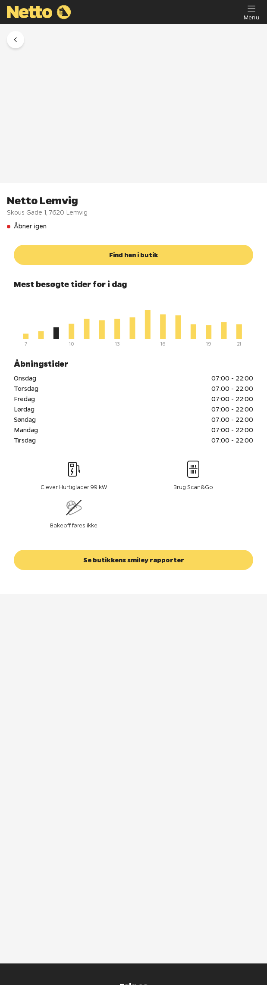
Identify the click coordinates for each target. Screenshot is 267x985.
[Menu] (251, 12)
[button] (15, 39)
